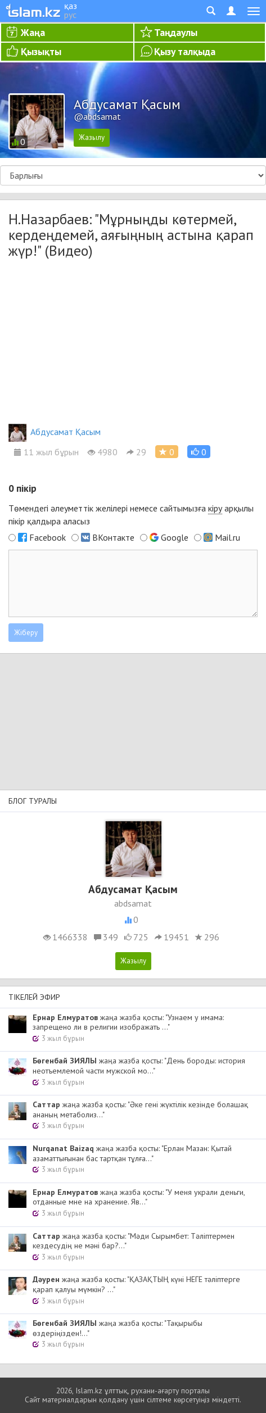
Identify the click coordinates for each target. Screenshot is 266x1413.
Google (174, 537)
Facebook (47, 537)
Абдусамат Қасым (54, 431)
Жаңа (33, 32)
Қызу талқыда (184, 51)
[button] (198, 451)
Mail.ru (227, 537)
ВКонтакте (113, 537)
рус (70, 14)
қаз (70, 5)
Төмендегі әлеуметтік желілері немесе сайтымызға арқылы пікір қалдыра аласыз (131, 514)
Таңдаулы (175, 32)
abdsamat (133, 903)
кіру (215, 508)
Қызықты (41, 51)
